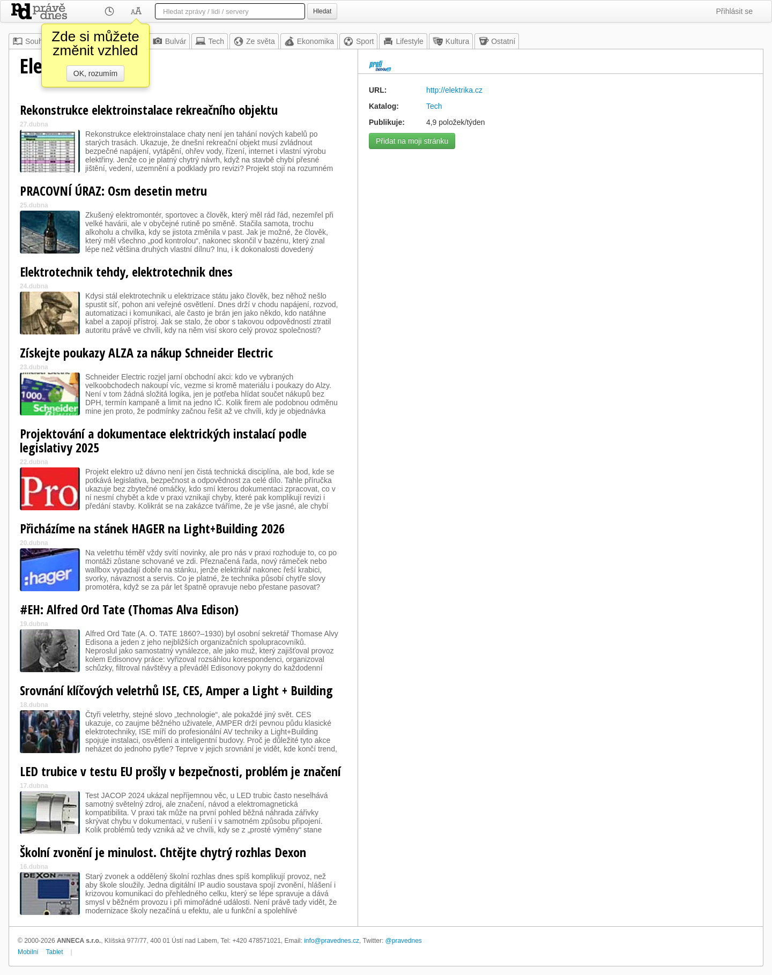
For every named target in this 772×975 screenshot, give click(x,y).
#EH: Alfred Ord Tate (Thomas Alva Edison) (129, 609)
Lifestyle (403, 41)
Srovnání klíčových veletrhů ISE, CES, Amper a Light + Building (176, 690)
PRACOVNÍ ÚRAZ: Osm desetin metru (113, 190)
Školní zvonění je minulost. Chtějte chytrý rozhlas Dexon (163, 852)
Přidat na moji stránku (412, 141)
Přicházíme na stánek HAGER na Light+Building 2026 (152, 528)
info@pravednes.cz (331, 940)
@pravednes (403, 940)
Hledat (322, 11)
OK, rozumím (95, 73)
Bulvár (169, 41)
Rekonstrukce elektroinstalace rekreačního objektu (149, 109)
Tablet (54, 952)
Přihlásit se (734, 11)
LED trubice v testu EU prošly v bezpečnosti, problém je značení (180, 771)
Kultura (451, 41)
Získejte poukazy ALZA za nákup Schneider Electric (146, 352)
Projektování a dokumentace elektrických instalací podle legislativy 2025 (163, 440)
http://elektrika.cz (454, 90)
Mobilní (28, 952)
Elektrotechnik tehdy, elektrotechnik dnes (126, 271)
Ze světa (254, 41)
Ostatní (496, 41)
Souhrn (30, 41)
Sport (358, 41)
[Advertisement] (560, 229)
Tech (209, 41)
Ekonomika (309, 41)
